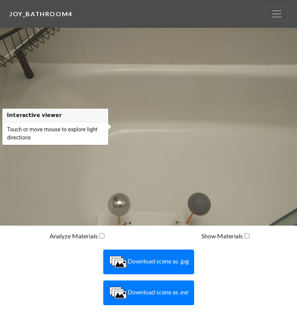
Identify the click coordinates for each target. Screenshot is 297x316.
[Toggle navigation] (277, 14)
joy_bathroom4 (40, 13)
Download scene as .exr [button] (148, 292)
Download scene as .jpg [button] (148, 262)
